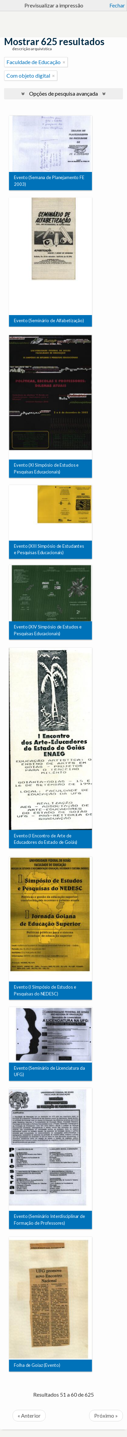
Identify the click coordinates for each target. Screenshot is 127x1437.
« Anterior (29, 1415)
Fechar (117, 5)
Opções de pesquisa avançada (63, 93)
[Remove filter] (64, 62)
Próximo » (106, 1415)
